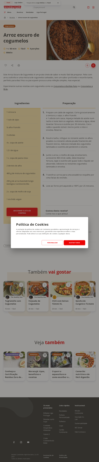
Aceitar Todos (74, 243)
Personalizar (52, 243)
